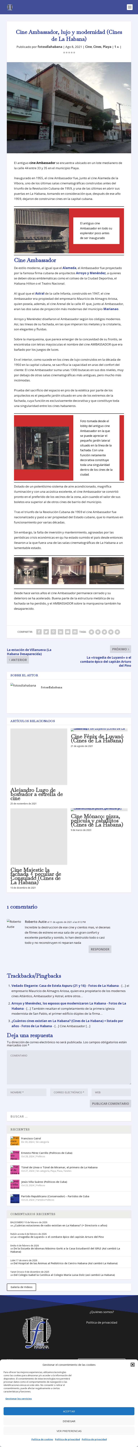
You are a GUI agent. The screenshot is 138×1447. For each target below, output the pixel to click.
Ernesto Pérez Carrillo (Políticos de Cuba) (46, 1153)
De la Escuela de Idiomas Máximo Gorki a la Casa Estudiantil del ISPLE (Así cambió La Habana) (65, 1250)
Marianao (110, 309)
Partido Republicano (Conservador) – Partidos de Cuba (55, 1196)
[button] (132, 1364)
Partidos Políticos (45, 1199)
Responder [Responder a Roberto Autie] (100, 949)
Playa (107, 47)
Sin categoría (42, 1141)
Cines (97, 47)
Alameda (69, 268)
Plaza (59, 1170)
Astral (39, 293)
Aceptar (69, 1411)
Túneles (67, 1170)
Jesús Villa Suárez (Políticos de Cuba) (44, 1182)
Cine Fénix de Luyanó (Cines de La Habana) (97, 738)
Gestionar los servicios (18, 1398)
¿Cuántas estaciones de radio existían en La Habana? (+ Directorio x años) (60, 1225)
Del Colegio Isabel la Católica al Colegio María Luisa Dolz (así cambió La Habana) (64, 1275)
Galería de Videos (21, 1287)
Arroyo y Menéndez (91, 273)
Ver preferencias (69, 1431)
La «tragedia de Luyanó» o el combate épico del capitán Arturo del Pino (59, 1237)
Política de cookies (42, 1439)
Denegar (69, 1421)
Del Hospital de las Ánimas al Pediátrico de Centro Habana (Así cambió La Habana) (66, 1263)
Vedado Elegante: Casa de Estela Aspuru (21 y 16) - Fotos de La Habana (65, 986)
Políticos (40, 1156)
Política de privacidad (67, 1439)
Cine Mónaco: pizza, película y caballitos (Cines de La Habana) (97, 820)
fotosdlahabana (50, 47)
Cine (88, 47)
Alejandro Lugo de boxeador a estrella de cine (36, 794)
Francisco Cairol (31, 1138)
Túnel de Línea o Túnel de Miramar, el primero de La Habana (59, 1167)
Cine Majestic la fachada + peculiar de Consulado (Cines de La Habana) (35, 876)
